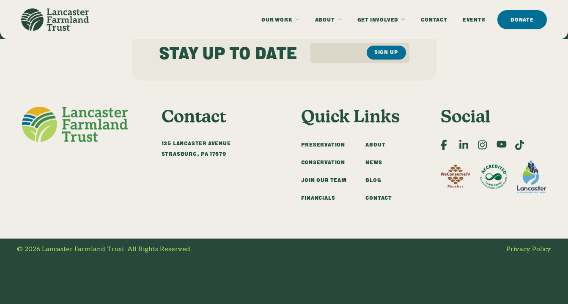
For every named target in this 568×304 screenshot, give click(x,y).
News (373, 162)
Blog (373, 180)
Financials (318, 198)
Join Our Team (324, 180)
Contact (434, 19)
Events (474, 19)
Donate (522, 19)
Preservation (323, 144)
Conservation (323, 162)
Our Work (276, 19)
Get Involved (378, 19)
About (325, 19)
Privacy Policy (528, 249)
